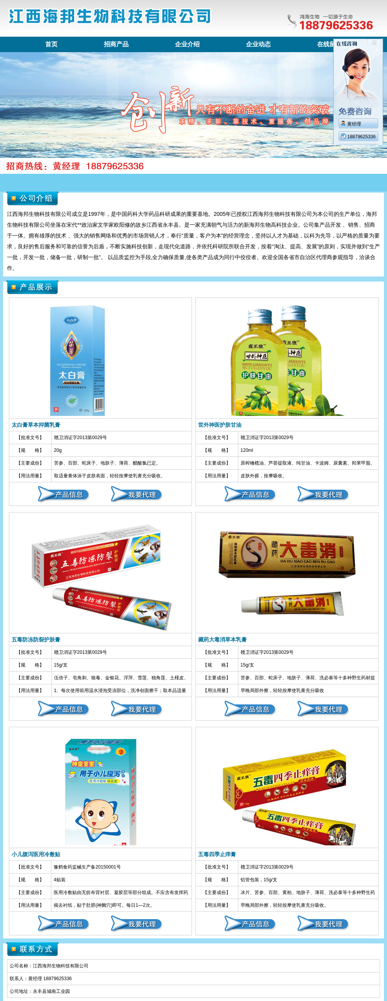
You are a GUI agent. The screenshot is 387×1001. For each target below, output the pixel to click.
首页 (51, 44)
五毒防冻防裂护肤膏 (36, 639)
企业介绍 (187, 44)
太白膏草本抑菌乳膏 (36, 425)
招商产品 (116, 44)
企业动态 (258, 44)
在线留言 (329, 44)
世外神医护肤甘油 (219, 425)
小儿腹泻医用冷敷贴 (36, 854)
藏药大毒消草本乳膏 (222, 639)
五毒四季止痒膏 (217, 854)
